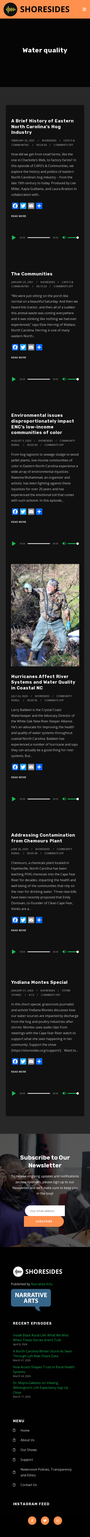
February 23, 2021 (23, 140)
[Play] (13, 238)
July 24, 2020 (19, 696)
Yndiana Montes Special (39, 982)
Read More (18, 216)
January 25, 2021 (22, 282)
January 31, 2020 (22, 990)
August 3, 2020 (21, 440)
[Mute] (64, 238)
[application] (45, 237)
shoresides (49, 140)
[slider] (39, 237)
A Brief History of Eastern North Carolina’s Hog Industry (42, 126)
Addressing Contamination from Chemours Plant (43, 838)
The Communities (32, 274)
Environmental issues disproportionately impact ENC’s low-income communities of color (42, 424)
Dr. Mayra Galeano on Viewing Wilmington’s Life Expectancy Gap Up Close (40, 1388)
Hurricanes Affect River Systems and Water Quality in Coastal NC (43, 682)
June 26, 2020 (19, 849)
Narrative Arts (41, 1284)
